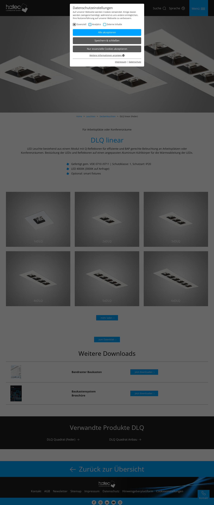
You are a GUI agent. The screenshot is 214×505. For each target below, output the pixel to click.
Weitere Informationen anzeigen (107, 55)
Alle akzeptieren (107, 32)
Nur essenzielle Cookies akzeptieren (107, 48)
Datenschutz (135, 61)
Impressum (120, 61)
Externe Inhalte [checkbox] (114, 24)
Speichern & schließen (107, 40)
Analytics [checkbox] (96, 24)
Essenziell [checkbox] (81, 24)
